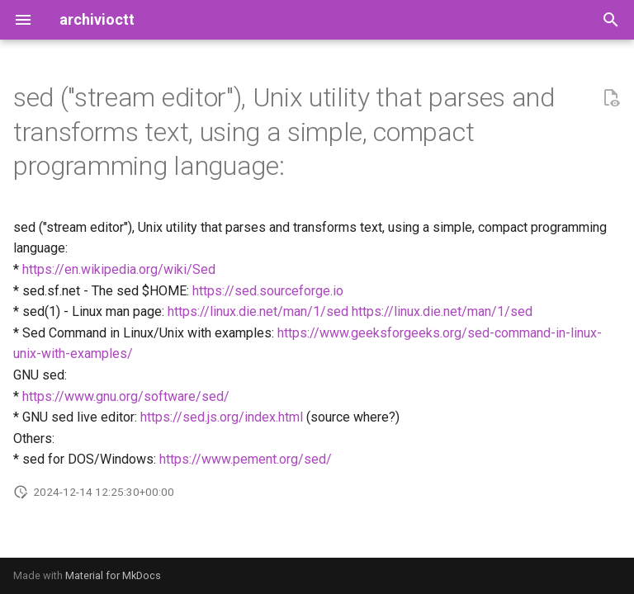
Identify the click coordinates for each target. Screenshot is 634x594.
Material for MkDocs (113, 575)
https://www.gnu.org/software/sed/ (125, 396)
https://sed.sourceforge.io (267, 291)
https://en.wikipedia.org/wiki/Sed (118, 269)
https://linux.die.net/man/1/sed (258, 311)
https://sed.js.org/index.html (221, 417)
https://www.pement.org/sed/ (245, 459)
